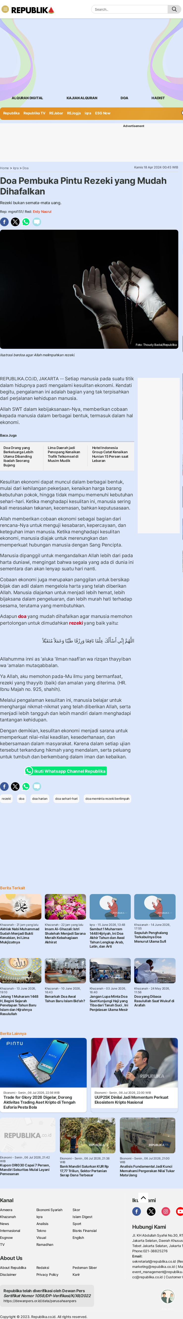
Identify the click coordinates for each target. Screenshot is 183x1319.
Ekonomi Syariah (49, 1210)
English (78, 1237)
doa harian (40, 799)
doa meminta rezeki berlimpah (107, 799)
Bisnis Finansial (85, 1230)
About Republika (13, 1267)
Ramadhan (44, 1244)
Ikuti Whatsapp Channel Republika (66, 771)
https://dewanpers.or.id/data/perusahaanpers (40, 1301)
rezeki (76, 623)
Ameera (6, 1210)
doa (124, 98)
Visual (41, 1237)
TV (2, 1244)
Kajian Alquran (82, 98)
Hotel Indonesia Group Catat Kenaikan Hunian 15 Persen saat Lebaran (110, 454)
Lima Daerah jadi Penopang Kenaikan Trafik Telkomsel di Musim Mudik (64, 454)
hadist (158, 98)
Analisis (42, 1224)
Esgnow (6, 1237)
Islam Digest (82, 1217)
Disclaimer (8, 1274)
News (4, 1224)
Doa (25, 168)
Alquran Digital (27, 98)
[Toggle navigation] (5, 9)
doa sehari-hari (66, 799)
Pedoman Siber (85, 1267)
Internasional (10, 1230)
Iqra (16, 168)
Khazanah (8, 1217)
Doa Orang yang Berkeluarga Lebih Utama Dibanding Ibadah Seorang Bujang (18, 456)
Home (4, 168)
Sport (77, 1224)
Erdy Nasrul (42, 211)
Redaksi (42, 1267)
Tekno (41, 1230)
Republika (11, 113)
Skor (76, 1210)
